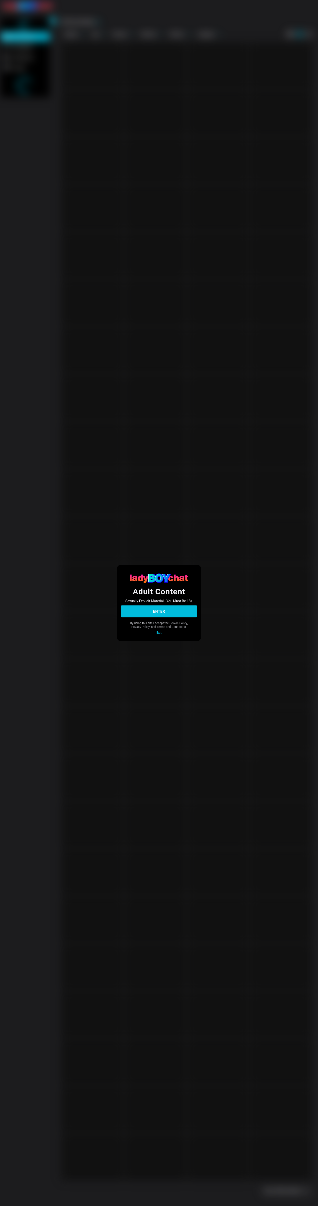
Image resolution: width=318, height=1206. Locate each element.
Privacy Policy (140, 626)
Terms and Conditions (171, 626)
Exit (159, 632)
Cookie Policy (178, 623)
